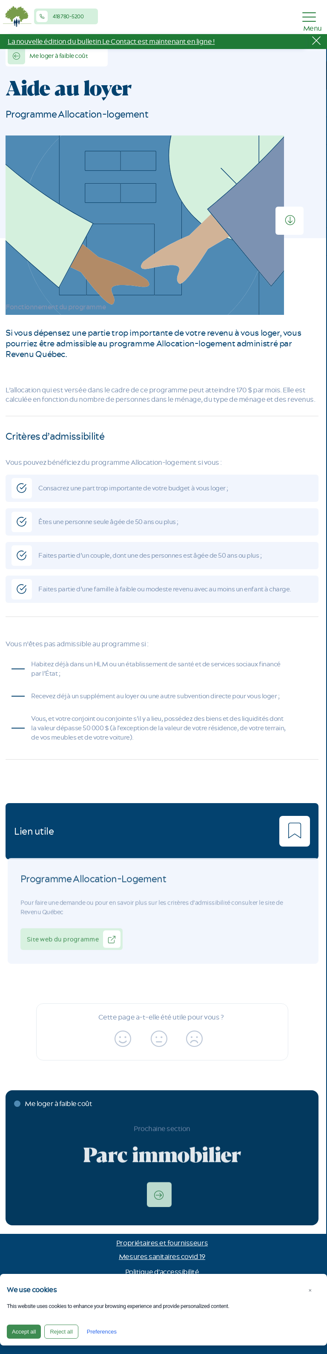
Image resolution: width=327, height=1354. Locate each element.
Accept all (24, 1331)
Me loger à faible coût (48, 55)
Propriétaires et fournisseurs (162, 1243)
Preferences (102, 1331)
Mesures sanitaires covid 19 (162, 1256)
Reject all (61, 1331)
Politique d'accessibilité (162, 1272)
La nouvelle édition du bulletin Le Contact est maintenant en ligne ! (111, 41)
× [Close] (310, 1290)
